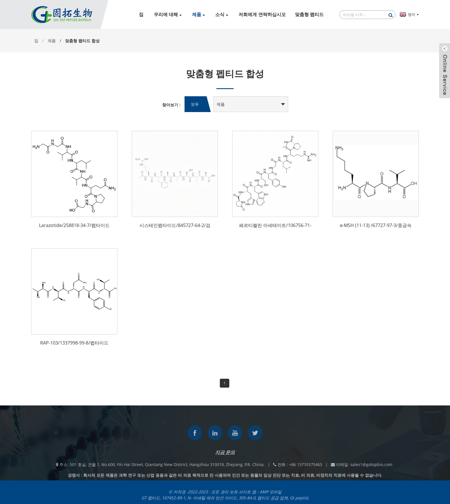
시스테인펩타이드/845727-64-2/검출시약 (174, 226)
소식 (221, 14)
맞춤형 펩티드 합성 (82, 40)
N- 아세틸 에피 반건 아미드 (212, 500)
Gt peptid (299, 500)
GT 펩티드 (150, 500)
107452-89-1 (173, 500)
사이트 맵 (247, 494)
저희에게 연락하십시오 (262, 14)
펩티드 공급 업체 (272, 500)
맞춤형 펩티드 (309, 14)
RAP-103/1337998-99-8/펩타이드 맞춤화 (74, 343)
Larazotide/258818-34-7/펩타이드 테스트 (74, 226)
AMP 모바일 (271, 494)
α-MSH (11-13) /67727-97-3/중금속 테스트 (376, 226)
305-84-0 (247, 500)
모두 (195, 104)
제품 (198, 14)
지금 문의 (225, 455)
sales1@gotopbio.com (371, 467)
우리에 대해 (168, 14)
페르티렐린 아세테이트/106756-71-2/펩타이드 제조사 (275, 226)
